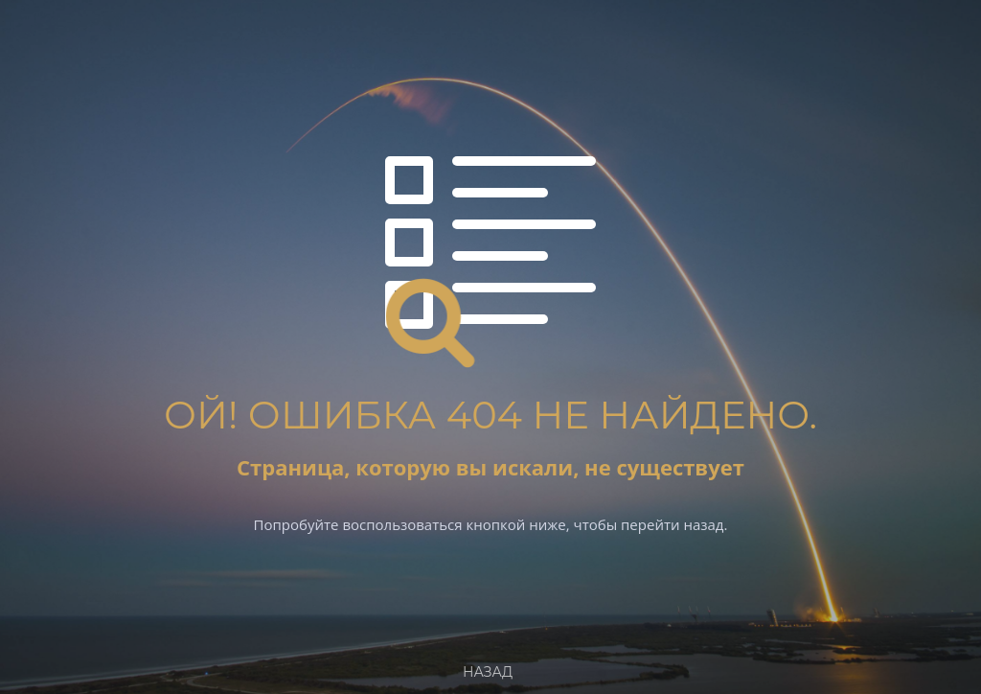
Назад (488, 672)
